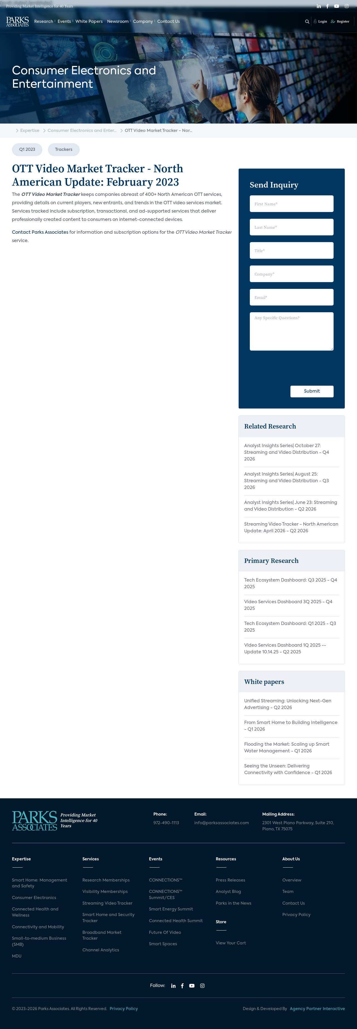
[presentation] (292, 368)
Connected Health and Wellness (35, 912)
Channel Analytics (100, 950)
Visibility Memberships (105, 892)
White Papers (89, 22)
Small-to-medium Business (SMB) (39, 942)
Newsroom (118, 22)
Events (64, 22)
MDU (16, 956)
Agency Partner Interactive (317, 1009)
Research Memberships (106, 880)
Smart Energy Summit (171, 909)
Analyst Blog (228, 892)
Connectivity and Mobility (38, 927)
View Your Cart (231, 943)
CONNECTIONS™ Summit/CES (165, 895)
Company (143, 22)
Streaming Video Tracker (107, 903)
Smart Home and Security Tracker (108, 918)
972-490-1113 (166, 823)
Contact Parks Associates (40, 232)
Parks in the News (233, 903)
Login (320, 21)
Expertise (29, 131)
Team (288, 892)
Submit (312, 391)
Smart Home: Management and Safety (39, 883)
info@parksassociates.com (221, 823)
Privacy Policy (296, 915)
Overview (291, 880)
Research (43, 22)
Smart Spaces (163, 944)
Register (340, 21)
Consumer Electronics (34, 898)
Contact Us (168, 22)
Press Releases (230, 880)
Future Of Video (165, 933)
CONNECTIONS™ (165, 880)
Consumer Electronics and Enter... (82, 131)
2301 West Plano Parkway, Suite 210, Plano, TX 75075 (298, 826)
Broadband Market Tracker (101, 936)
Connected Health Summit (176, 921)
